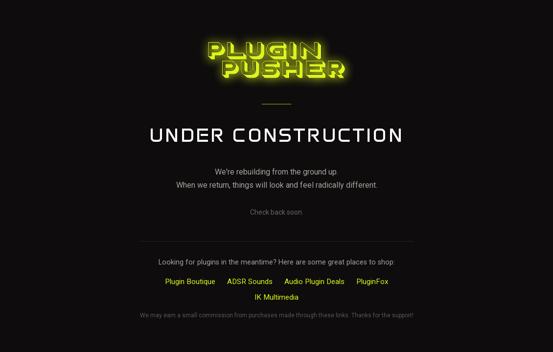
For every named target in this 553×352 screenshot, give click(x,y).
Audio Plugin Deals (314, 281)
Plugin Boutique (190, 281)
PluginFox (372, 281)
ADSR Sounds (250, 281)
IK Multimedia (276, 297)
